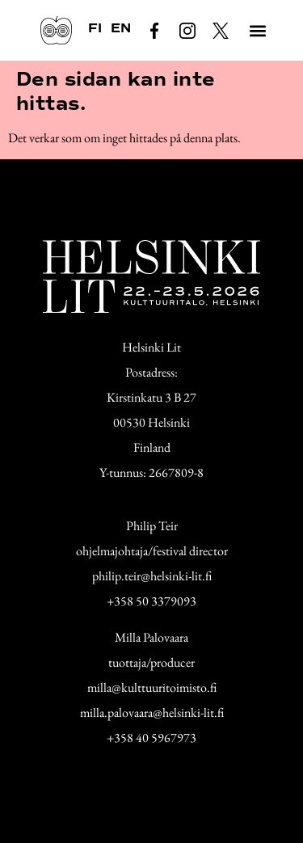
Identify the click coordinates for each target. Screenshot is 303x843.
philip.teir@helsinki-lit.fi (152, 575)
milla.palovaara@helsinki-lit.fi (152, 712)
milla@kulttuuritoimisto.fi (152, 687)
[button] (257, 30)
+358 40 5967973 (151, 737)
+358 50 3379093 (151, 600)
